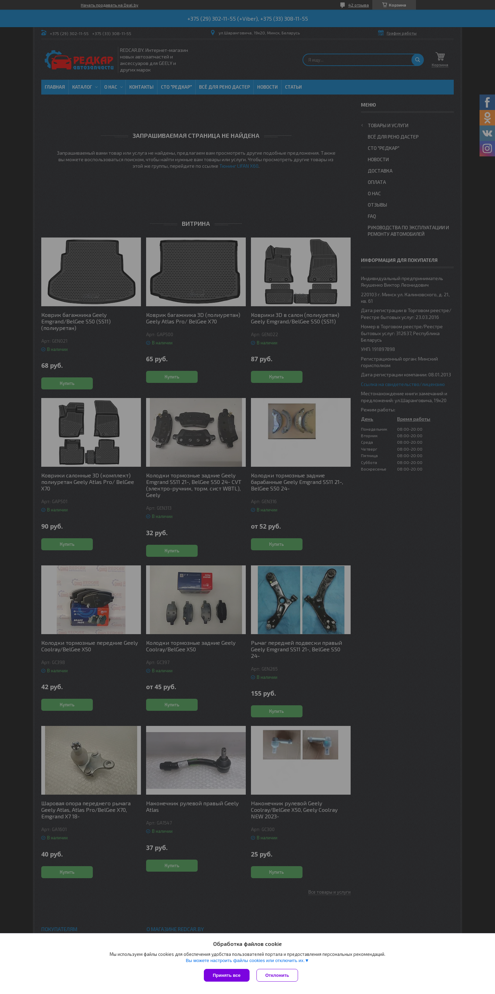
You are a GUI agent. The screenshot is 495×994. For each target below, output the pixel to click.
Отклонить (277, 975)
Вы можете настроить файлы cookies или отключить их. (245, 960)
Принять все (227, 975)
